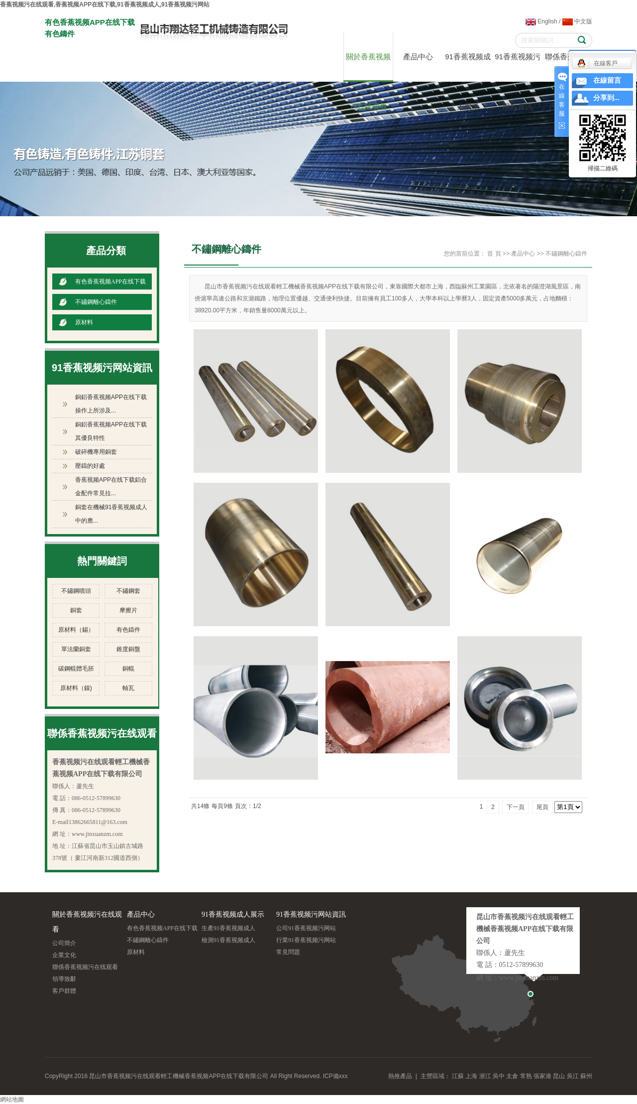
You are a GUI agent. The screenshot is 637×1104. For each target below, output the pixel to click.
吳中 (499, 1076)
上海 (471, 1076)
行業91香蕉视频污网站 (306, 940)
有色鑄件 (128, 629)
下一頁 (516, 807)
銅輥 (128, 668)
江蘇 (458, 1076)
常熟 (526, 1076)
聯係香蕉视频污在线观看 (85, 967)
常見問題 (288, 952)
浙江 (485, 1076)
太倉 (512, 1076)
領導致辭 (64, 978)
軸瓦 (128, 688)
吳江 (573, 1076)
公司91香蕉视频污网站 (306, 928)
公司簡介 (64, 943)
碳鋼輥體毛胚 (76, 668)
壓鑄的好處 (90, 465)
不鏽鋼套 (128, 590)
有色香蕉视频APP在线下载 (110, 281)
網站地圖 (12, 1099)
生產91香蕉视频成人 (228, 928)
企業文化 (64, 955)
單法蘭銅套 (76, 649)
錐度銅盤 (128, 649)
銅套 (76, 610)
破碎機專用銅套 (96, 451)
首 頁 (494, 253)
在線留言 (607, 80)
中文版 (577, 21)
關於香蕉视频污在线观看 (368, 67)
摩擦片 (128, 610)
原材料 (84, 322)
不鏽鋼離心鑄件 (96, 301)
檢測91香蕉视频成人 (228, 940)
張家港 (542, 1076)
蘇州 (586, 1076)
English (541, 21)
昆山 (559, 1076)
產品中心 (418, 56)
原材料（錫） (76, 629)
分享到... (606, 98)
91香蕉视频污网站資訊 (517, 67)
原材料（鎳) (76, 688)
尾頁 (542, 807)
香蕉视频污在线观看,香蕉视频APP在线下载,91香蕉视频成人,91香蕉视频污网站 (105, 4)
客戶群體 (64, 990)
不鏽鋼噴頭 (76, 590)
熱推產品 (400, 1076)
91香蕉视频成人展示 (468, 67)
